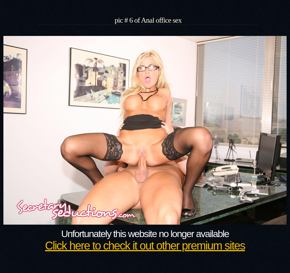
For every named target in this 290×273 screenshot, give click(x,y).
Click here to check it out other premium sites (145, 245)
